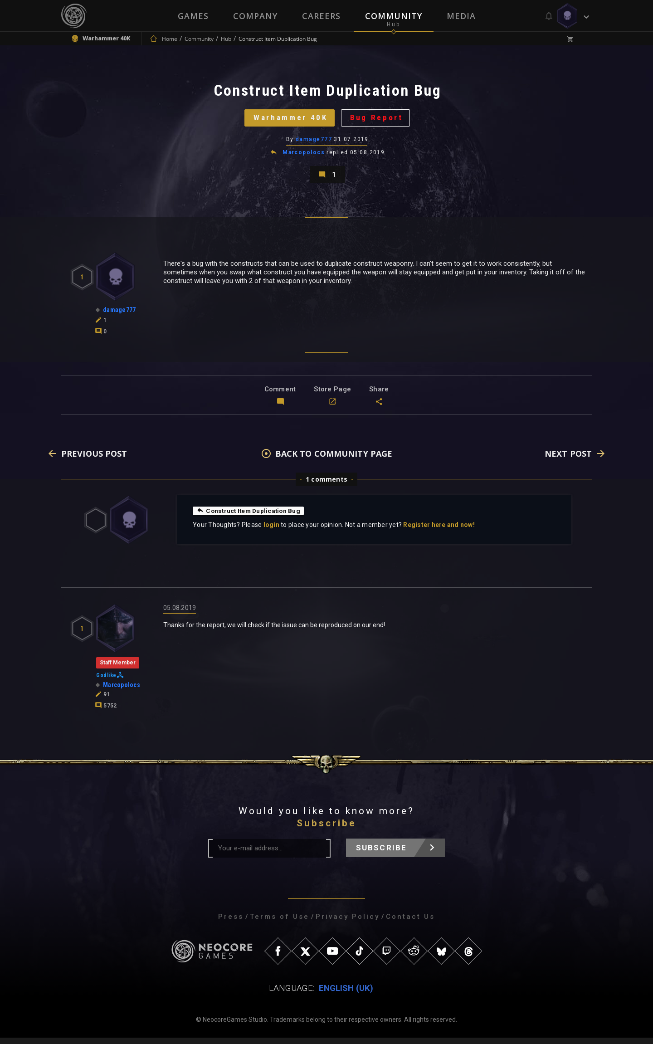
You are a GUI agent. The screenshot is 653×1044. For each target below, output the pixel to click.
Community (393, 15)
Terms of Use (279, 923)
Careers (321, 15)
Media (461, 15)
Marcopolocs (304, 156)
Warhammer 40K (289, 120)
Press (231, 923)
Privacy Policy (348, 923)
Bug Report (378, 120)
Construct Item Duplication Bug (250, 517)
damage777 (314, 143)
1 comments (326, 485)
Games (193, 15)
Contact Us (410, 923)
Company (255, 15)
